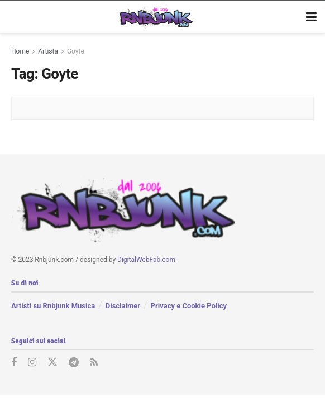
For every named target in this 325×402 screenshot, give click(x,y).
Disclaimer (123, 306)
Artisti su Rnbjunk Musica (53, 306)
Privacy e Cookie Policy (189, 306)
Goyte (75, 51)
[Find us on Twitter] (52, 363)
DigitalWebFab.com (146, 260)
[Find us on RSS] (94, 363)
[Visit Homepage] (154, 17)
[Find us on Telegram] (74, 363)
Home (20, 51)
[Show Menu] (311, 17)
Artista (48, 51)
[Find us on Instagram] (32, 363)
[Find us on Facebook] (14, 363)
